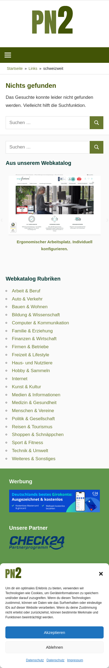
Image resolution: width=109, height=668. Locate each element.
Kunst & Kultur (26, 386)
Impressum (75, 660)
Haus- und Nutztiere (32, 362)
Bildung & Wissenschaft (36, 314)
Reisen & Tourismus (32, 426)
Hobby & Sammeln (31, 370)
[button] (101, 573)
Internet (19, 378)
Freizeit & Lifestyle (30, 354)
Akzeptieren (54, 632)
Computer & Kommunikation (40, 322)
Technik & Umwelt (30, 450)
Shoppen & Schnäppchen (38, 434)
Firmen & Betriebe (30, 346)
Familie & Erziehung (32, 330)
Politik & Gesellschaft (33, 418)
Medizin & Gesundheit (34, 402)
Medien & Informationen (36, 394)
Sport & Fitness (27, 442)
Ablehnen (54, 647)
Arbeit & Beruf (26, 290)
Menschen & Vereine (33, 410)
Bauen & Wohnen (30, 306)
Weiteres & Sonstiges (33, 458)
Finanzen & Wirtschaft (34, 338)
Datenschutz (35, 660)
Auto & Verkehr (27, 299)
